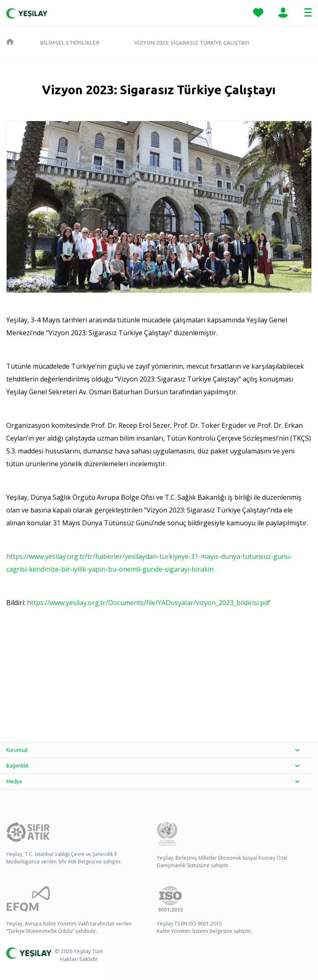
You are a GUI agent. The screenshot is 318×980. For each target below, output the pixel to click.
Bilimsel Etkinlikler (69, 42)
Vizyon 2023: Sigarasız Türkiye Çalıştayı (191, 42)
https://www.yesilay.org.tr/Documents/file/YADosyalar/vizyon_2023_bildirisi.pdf (148, 602)
